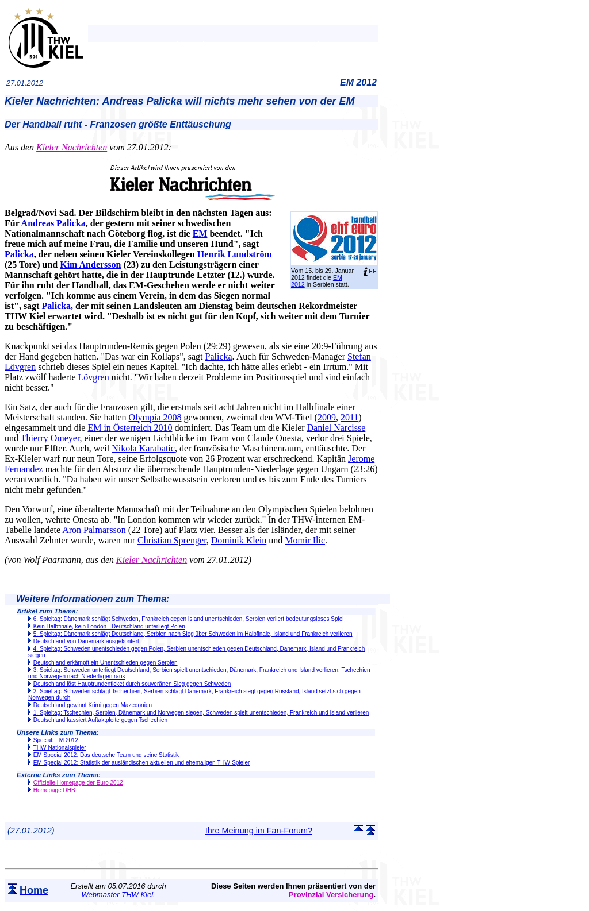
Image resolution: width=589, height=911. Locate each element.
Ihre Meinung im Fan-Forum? (258, 830)
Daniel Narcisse (336, 428)
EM (200, 233)
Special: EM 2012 (55, 740)
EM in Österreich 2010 (129, 428)
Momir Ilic (305, 540)
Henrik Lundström (234, 254)
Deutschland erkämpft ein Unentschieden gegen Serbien (105, 662)
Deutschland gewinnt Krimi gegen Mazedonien (92, 705)
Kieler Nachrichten (71, 147)
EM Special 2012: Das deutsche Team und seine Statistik (106, 755)
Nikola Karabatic (143, 448)
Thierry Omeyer (50, 438)
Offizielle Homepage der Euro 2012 (78, 782)
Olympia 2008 (155, 417)
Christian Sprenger (171, 540)
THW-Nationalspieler (59, 747)
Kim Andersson (90, 264)
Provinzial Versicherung (331, 894)
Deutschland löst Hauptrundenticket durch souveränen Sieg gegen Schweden (132, 684)
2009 (327, 417)
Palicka (19, 254)
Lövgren (93, 377)
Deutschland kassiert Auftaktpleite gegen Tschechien (100, 720)
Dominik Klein (238, 540)
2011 (349, 417)
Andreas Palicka (53, 223)
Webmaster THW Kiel (117, 894)
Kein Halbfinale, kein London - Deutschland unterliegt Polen (109, 626)
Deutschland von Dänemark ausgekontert (86, 641)
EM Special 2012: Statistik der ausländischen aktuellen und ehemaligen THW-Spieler (141, 762)
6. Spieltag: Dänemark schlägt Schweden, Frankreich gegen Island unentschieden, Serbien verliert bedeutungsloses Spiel (188, 619)
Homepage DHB (54, 790)
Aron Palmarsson (94, 530)
